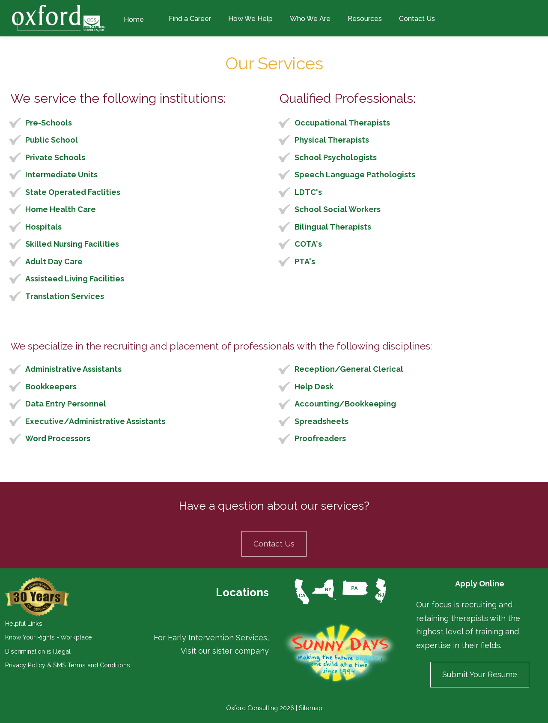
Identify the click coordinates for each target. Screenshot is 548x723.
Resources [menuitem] (365, 19)
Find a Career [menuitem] (190, 19)
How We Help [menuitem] (250, 19)
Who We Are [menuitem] (310, 19)
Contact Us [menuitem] (417, 19)
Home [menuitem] (134, 19)
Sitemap (310, 707)
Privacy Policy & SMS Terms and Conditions (67, 665)
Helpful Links (23, 623)
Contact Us (274, 567)
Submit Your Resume (479, 674)
